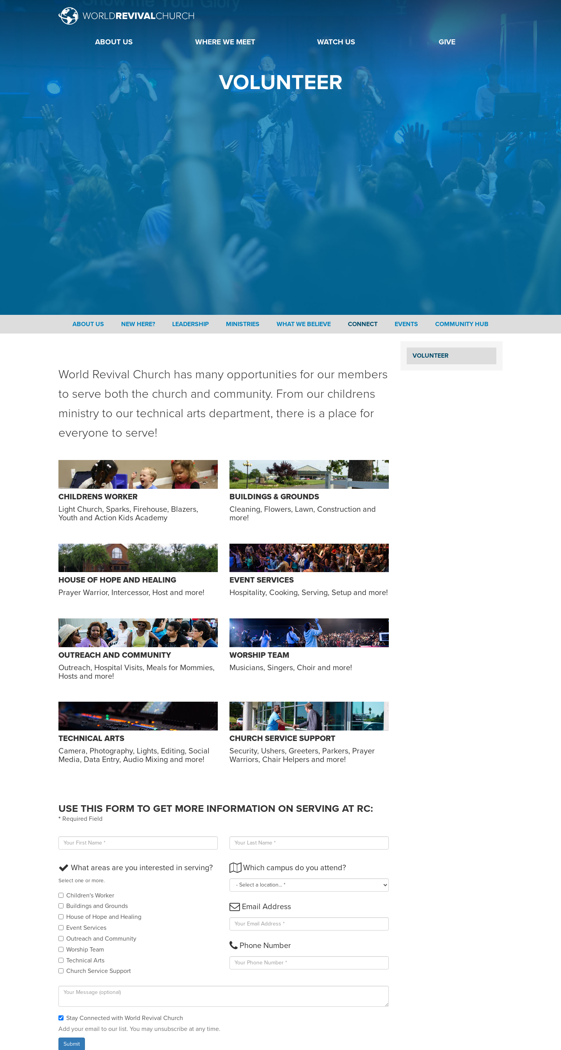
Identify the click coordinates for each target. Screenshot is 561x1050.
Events (406, 324)
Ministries (242, 324)
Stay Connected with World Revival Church (120, 1018)
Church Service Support (94, 971)
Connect (363, 324)
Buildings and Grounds (93, 906)
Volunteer (430, 356)
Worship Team (81, 949)
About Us (88, 324)
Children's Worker (86, 895)
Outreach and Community (97, 939)
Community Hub (462, 324)
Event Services (82, 928)
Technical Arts (81, 960)
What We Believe (304, 324)
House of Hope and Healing (99, 917)
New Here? (138, 324)
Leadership (190, 324)
